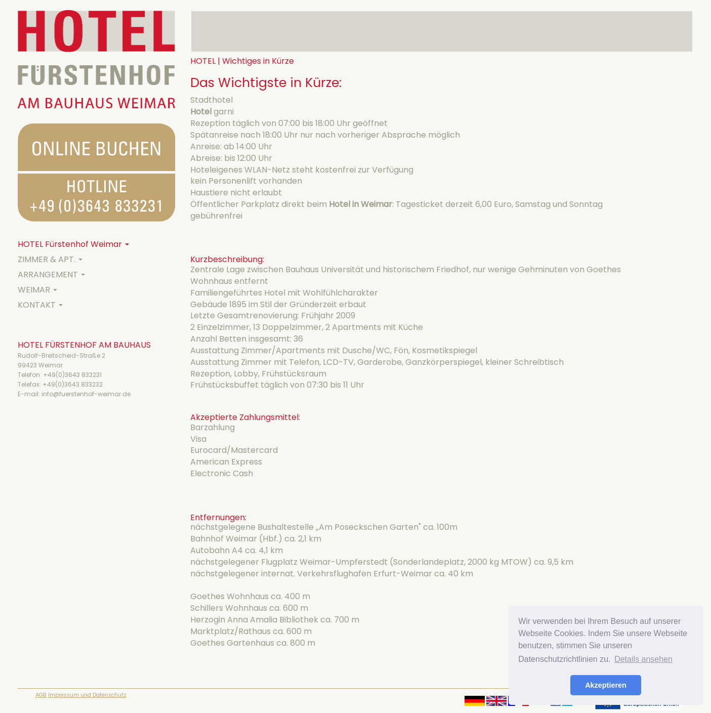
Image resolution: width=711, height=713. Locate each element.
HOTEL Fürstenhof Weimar (73, 244)
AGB (41, 695)
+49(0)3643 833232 (73, 384)
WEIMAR (37, 290)
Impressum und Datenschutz (87, 695)
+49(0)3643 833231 (72, 374)
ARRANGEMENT (51, 274)
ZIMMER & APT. (50, 259)
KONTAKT (40, 305)
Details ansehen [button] (643, 659)
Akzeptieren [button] (605, 685)
